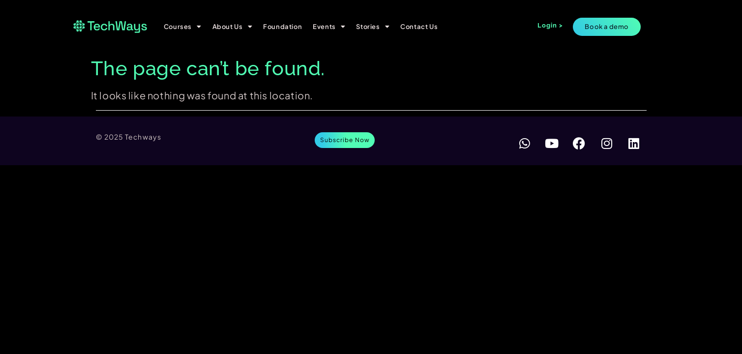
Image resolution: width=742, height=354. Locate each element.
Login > (550, 25)
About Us (232, 26)
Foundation (282, 26)
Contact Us (419, 26)
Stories (372, 26)
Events (329, 26)
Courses (183, 26)
